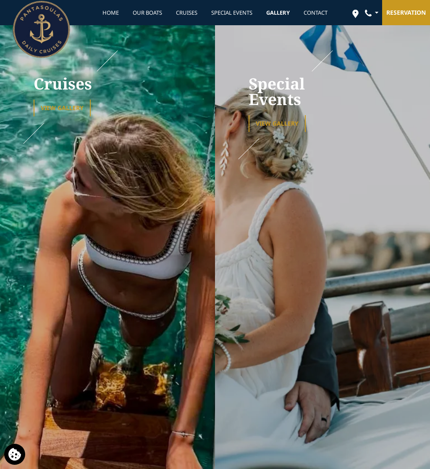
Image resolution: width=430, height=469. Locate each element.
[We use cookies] (14, 454)
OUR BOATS (147, 12)
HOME (110, 12)
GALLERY (278, 12)
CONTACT (316, 12)
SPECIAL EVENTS (231, 12)
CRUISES (186, 12)
